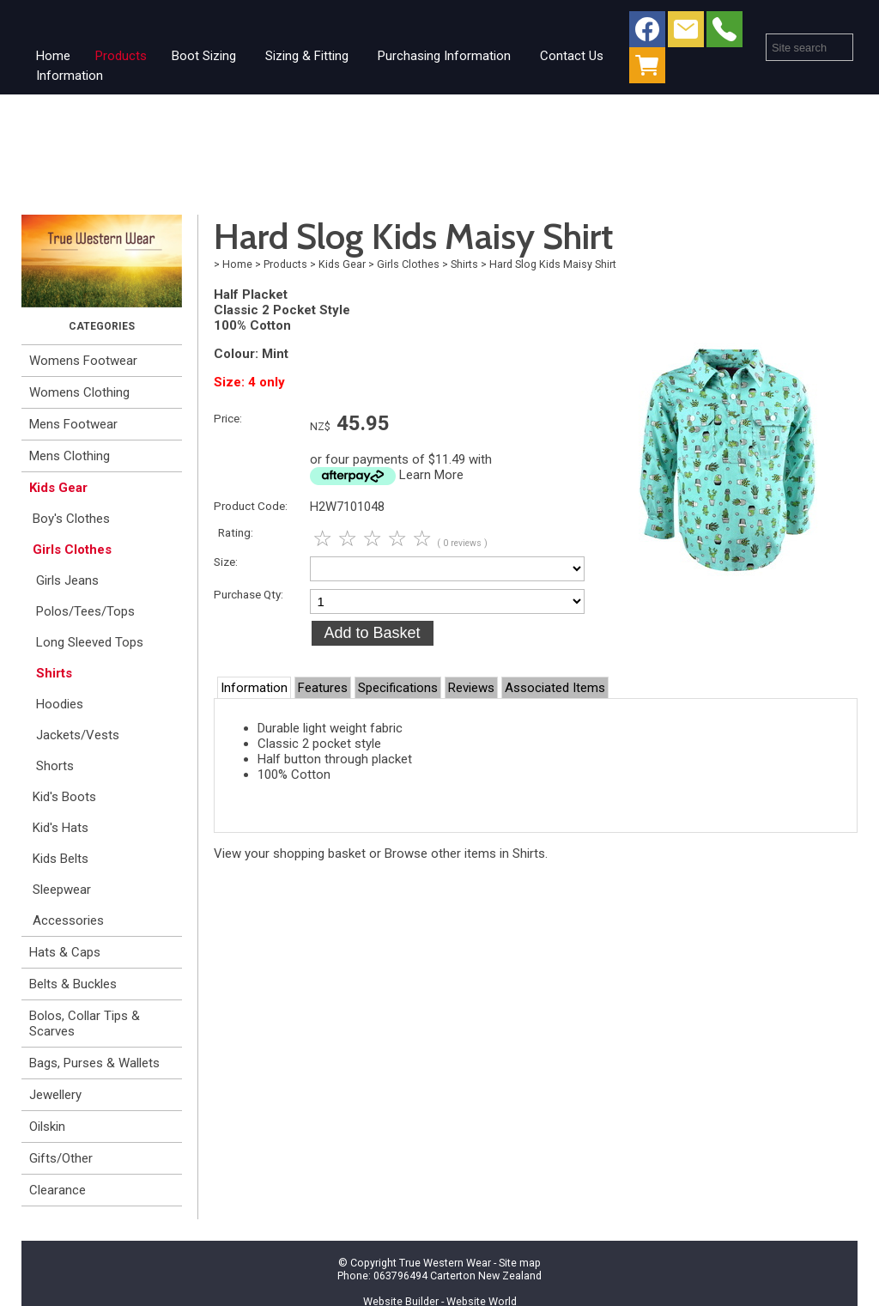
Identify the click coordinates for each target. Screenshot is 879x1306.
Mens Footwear (73, 424)
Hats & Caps (64, 952)
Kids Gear (58, 487)
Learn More (431, 475)
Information (69, 75)
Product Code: (251, 506)
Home (53, 56)
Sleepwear (62, 889)
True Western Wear (445, 1262)
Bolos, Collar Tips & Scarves (84, 1023)
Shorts (55, 766)
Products (121, 56)
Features (323, 688)
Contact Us (571, 56)
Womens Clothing (79, 392)
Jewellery (55, 1095)
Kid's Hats (60, 827)
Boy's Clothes (71, 518)
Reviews (471, 688)
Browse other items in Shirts (465, 853)
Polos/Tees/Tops (85, 611)
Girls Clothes (72, 549)
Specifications (398, 688)
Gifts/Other (61, 1158)
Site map (520, 1262)
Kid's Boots (64, 797)
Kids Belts (60, 858)
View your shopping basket (290, 853)
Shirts (54, 673)
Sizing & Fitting (307, 56)
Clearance (57, 1190)
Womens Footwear (83, 360)
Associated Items (555, 688)
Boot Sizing (204, 56)
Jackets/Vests (77, 735)
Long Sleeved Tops (89, 642)
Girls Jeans (67, 580)
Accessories (68, 920)
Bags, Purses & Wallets (94, 1063)
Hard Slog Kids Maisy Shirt (552, 264)
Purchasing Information (444, 56)
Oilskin (47, 1126)
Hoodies (59, 704)
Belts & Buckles (73, 984)
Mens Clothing (69, 456)
